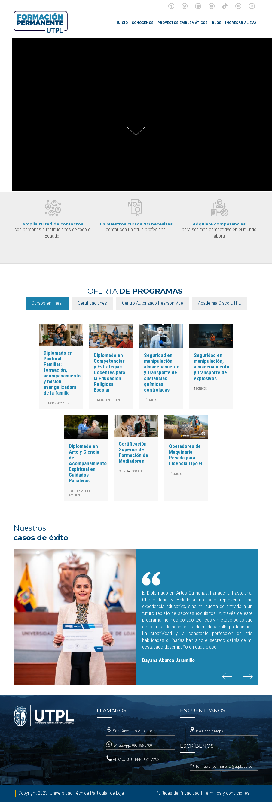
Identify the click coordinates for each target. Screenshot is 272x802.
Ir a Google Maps (206, 731)
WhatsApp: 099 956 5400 (133, 745)
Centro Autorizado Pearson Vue (152, 303)
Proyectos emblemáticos (182, 22)
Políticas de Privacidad (178, 793)
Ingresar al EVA (240, 22)
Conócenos (143, 22)
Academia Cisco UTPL (219, 303)
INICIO (122, 22)
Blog (216, 22)
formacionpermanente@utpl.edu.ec (224, 766)
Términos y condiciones (226, 793)
